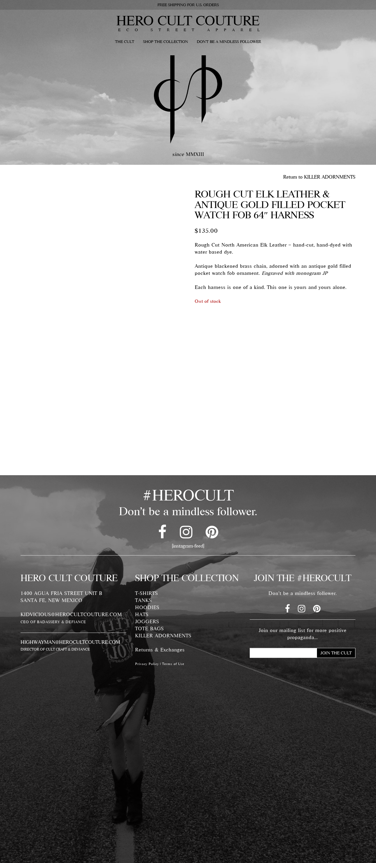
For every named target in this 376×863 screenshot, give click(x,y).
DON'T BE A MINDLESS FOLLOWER (229, 41)
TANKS (143, 600)
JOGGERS (147, 621)
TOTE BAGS (149, 628)
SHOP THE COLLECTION (165, 41)
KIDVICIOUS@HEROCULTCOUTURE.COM (71, 614)
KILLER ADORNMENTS (163, 635)
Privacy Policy (147, 664)
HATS (142, 614)
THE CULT (124, 41)
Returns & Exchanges (160, 649)
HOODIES (147, 607)
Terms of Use (173, 664)
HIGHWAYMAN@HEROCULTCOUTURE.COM (70, 642)
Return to (319, 176)
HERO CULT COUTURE (188, 20)
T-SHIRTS (146, 593)
